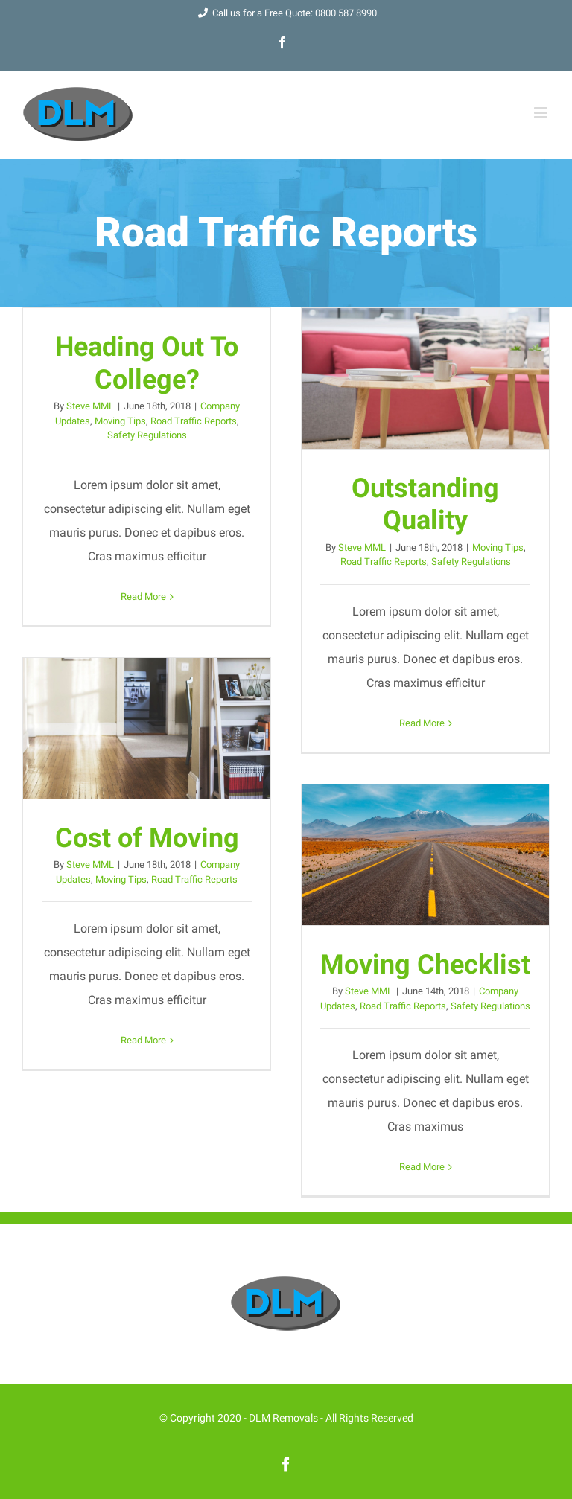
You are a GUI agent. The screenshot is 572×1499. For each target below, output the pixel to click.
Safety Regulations (147, 435)
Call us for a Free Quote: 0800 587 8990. (286, 13)
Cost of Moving (147, 838)
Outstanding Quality (425, 504)
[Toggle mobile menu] (542, 113)
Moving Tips (120, 420)
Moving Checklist (425, 964)
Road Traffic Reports (193, 420)
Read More (143, 596)
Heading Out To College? (146, 362)
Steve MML (90, 406)
